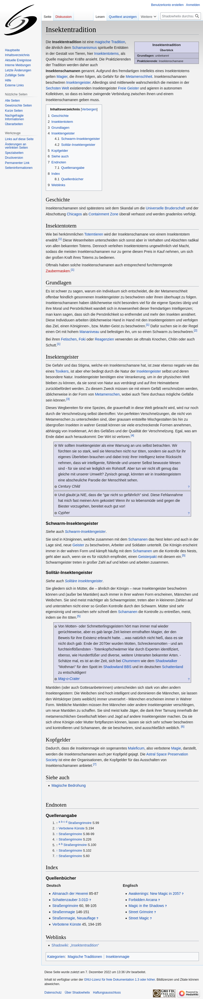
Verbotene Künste (71, 828)
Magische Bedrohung (68, 785)
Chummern (131, 661)
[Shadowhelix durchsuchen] (180, 16)
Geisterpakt (147, 557)
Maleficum (136, 748)
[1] (60, 238)
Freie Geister (128, 88)
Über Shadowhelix (77, 992)
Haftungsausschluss (107, 992)
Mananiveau (89, 332)
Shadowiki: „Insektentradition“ (75, 945)
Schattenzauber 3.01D (70, 900)
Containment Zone (103, 214)
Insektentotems (106, 53)
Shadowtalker (166, 661)
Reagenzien (104, 339)
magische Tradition (110, 42)
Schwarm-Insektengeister (85, 531)
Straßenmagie (63, 912)
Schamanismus (84, 48)
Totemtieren (93, 234)
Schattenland (172, 667)
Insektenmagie (117, 957)
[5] (183, 555)
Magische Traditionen (85, 957)
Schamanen (138, 539)
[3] (67, 398)
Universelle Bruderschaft (165, 208)
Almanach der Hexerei (70, 893)
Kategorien (56, 957)
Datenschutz (53, 992)
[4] (132, 435)
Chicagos (74, 214)
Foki (82, 339)
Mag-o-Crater (69, 679)
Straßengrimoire (79, 823)
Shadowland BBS (117, 667)
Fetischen (69, 339)
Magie (176, 748)
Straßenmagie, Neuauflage (73, 918)
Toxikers (61, 371)
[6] (182, 726)
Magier (62, 76)
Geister (78, 545)
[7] (94, 764)
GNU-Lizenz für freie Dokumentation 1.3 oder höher (119, 979)
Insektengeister (78, 82)
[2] (195, 330)
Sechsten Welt (57, 88)
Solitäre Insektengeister (84, 581)
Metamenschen (107, 394)
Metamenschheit (139, 76)
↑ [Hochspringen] (57, 828)
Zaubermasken (58, 271)
